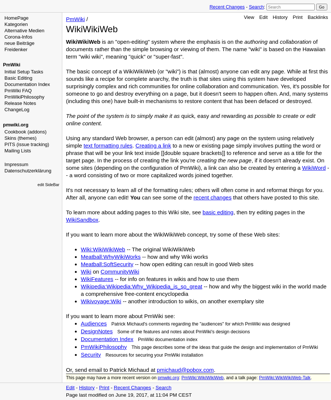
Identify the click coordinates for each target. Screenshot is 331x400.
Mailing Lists (17, 150)
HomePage (16, 18)
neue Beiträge (19, 43)
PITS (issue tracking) (26, 144)
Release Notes (20, 103)
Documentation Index (27, 84)
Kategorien (16, 24)
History (280, 17)
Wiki (86, 271)
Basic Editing (18, 78)
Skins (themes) (20, 138)
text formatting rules (108, 145)
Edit (263, 17)
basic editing (218, 212)
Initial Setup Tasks (23, 72)
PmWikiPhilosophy (24, 97)
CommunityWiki (119, 271)
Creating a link (153, 145)
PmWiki (11, 64)
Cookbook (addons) (25, 132)
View (249, 17)
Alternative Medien (24, 30)
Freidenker (15, 49)
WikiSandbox (82, 219)
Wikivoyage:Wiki (101, 301)
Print (298, 17)
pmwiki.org (16, 125)
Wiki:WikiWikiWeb (103, 249)
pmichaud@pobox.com (185, 370)
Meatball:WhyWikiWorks (110, 257)
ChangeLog (16, 109)
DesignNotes (97, 331)
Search (256, 7)
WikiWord (314, 168)
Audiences (94, 323)
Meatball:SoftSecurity (107, 264)
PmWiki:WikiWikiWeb (203, 377)
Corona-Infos (18, 37)
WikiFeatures (97, 279)
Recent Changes (227, 7)
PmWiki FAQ (18, 90)
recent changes (212, 197)
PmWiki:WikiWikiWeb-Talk (285, 377)
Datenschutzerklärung (27, 170)
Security (91, 354)
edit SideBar (48, 184)
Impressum (16, 164)
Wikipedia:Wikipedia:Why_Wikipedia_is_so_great (141, 286)
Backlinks (318, 17)
